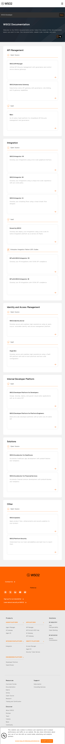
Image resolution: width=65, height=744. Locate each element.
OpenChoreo (10, 665)
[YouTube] (20, 592)
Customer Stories (11, 684)
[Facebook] (5, 592)
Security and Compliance (13, 727)
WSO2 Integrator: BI (33, 184)
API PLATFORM (31, 622)
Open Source (10, 695)
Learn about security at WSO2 (15, 602)
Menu (61, 15)
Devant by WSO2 (33, 234)
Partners (8, 713)
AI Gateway (9, 630)
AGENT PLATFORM (12, 622)
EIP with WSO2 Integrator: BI (33, 285)
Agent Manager (10, 627)
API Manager (29, 627)
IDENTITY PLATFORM (32, 641)
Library (8, 692)
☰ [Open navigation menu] (62, 3)
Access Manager (31, 646)
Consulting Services (40, 687)
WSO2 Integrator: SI (33, 204)
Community (9, 725)
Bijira (33, 121)
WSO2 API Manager (33, 70)
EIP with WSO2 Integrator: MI (33, 264)
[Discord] (25, 592)
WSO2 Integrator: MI (33, 163)
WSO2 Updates (33, 524)
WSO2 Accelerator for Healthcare (33, 461)
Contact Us (10, 582)
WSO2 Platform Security (33, 545)
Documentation (10, 687)
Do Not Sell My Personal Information (27, 742)
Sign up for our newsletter (14, 599)
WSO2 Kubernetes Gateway (33, 91)
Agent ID (8, 633)
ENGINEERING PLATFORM (14, 657)
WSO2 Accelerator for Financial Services (33, 482)
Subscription (37, 684)
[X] (10, 592)
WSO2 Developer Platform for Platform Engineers (33, 420)
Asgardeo (33, 357)
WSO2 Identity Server (33, 327)
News (7, 722)
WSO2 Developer (6, 15)
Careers (8, 719)
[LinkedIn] (15, 592)
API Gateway (30, 636)
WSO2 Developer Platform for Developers (33, 399)
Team (7, 716)
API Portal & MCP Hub (32, 630)
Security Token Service (33, 652)
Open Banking (53, 630)
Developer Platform (12, 662)
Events (8, 690)
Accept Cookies (47, 742)
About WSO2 (10, 710)
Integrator (9, 646)
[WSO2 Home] (6, 3)
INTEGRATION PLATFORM (14, 641)
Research (8, 698)
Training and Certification (13, 701)
